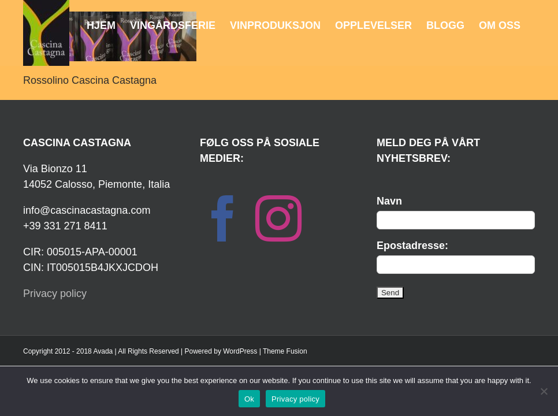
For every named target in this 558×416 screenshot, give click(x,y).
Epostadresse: (412, 245)
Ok (249, 399)
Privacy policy (55, 293)
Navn (389, 201)
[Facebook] (223, 218)
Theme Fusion (285, 351)
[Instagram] (278, 218)
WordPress (240, 351)
